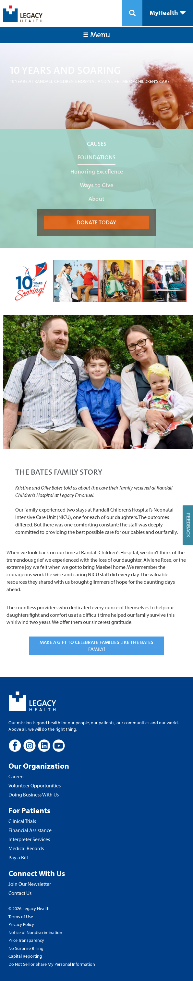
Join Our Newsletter (29, 884)
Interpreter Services (29, 839)
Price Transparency (26, 940)
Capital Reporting (25, 956)
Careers (16, 776)
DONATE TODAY (96, 222)
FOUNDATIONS (96, 157)
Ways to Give (96, 185)
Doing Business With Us (33, 794)
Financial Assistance (30, 830)
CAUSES (96, 144)
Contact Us (19, 893)
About (96, 199)
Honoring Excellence (96, 171)
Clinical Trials (22, 821)
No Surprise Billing (25, 948)
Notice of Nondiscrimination (35, 932)
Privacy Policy (21, 924)
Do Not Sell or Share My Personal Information (51, 964)
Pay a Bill (18, 857)
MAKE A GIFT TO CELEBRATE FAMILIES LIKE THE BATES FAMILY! (96, 645)
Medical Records (26, 848)
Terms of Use (20, 916)
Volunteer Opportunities (34, 785)
